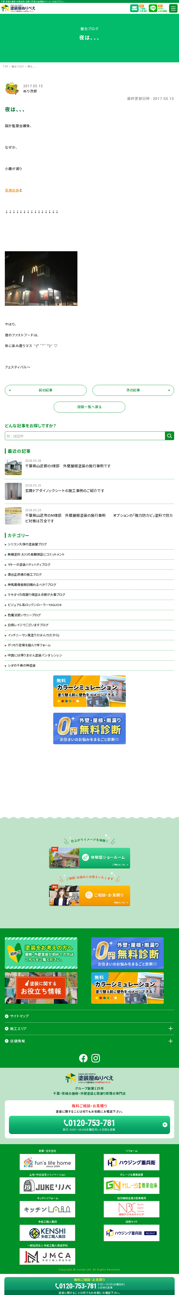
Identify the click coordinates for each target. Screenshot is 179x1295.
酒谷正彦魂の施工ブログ (25, 574)
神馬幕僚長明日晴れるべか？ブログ (32, 585)
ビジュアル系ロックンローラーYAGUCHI (34, 605)
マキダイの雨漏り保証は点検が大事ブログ (36, 595)
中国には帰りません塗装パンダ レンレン (35, 655)
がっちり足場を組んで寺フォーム (29, 645)
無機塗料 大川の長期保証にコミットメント (36, 554)
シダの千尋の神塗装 (22, 665)
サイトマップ (19, 1015)
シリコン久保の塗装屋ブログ (27, 544)
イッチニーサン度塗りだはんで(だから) (33, 635)
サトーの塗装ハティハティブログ (29, 565)
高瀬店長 (12, 190)
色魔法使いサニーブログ (24, 615)
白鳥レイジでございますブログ (28, 625)
